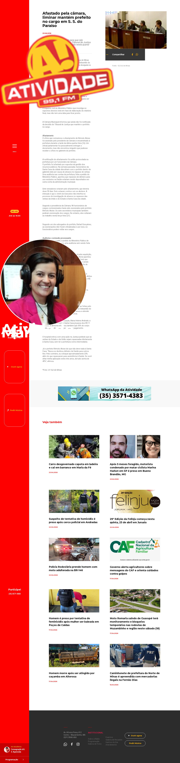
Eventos (109, 737)
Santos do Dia (112, 742)
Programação (94, 741)
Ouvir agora (16, 367)
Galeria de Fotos (95, 744)
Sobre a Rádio (94, 739)
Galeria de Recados (114, 740)
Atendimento (111, 745)
